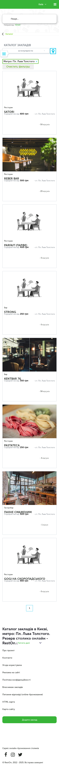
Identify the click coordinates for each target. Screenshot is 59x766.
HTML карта (8, 702)
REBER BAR (11, 178)
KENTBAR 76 (12, 378)
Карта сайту (8, 709)
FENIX (17, 25)
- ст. (36, 114)
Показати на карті (53, 51)
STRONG (10, 312)
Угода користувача (12, 665)
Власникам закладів (12, 687)
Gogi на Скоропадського (24, 578)
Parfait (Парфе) (15, 245)
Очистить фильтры (18, 66)
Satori (9, 111)
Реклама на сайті (11, 672)
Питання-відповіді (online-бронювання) (22, 694)
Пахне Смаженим (18, 512)
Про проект (8, 650)
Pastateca (12, 445)
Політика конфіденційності (16, 680)
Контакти (7, 657)
